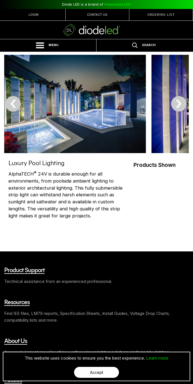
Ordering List (161, 15)
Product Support (24, 269)
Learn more (157, 358)
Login (33, 15)
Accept (96, 372)
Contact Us (97, 15)
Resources (17, 301)
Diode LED (96, 30)
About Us (15, 340)
